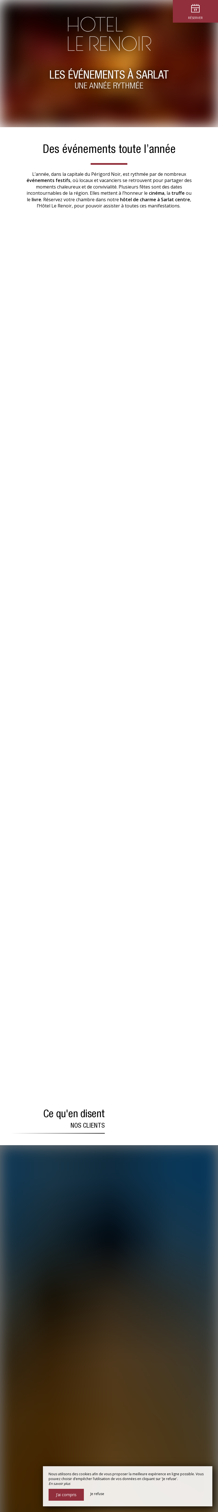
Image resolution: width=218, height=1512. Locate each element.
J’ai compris (66, 1494)
